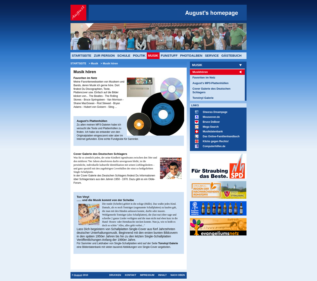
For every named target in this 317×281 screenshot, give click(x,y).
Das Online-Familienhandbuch (221, 136)
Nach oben (177, 275)
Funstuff (169, 55)
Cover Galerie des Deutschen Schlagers (211, 90)
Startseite (81, 55)
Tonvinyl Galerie (203, 97)
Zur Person (104, 55)
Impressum (147, 275)
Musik (197, 65)
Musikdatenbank (213, 131)
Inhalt (162, 275)
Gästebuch (231, 55)
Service (212, 55)
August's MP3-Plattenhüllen (210, 83)
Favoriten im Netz (203, 77)
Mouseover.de (211, 116)
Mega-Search (211, 126)
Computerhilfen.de (214, 146)
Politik (139, 55)
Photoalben (191, 55)
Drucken (115, 275)
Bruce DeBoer (211, 121)
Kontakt (130, 275)
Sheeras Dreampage (215, 112)
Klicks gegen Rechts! (216, 141)
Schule (123, 55)
